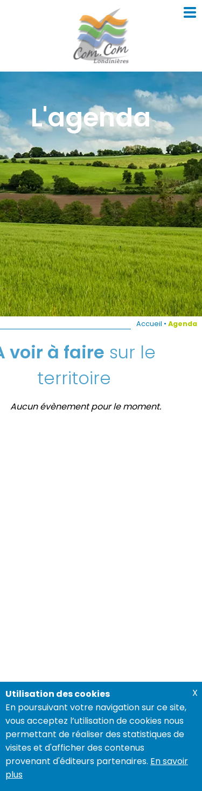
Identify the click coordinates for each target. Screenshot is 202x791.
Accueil (149, 323)
